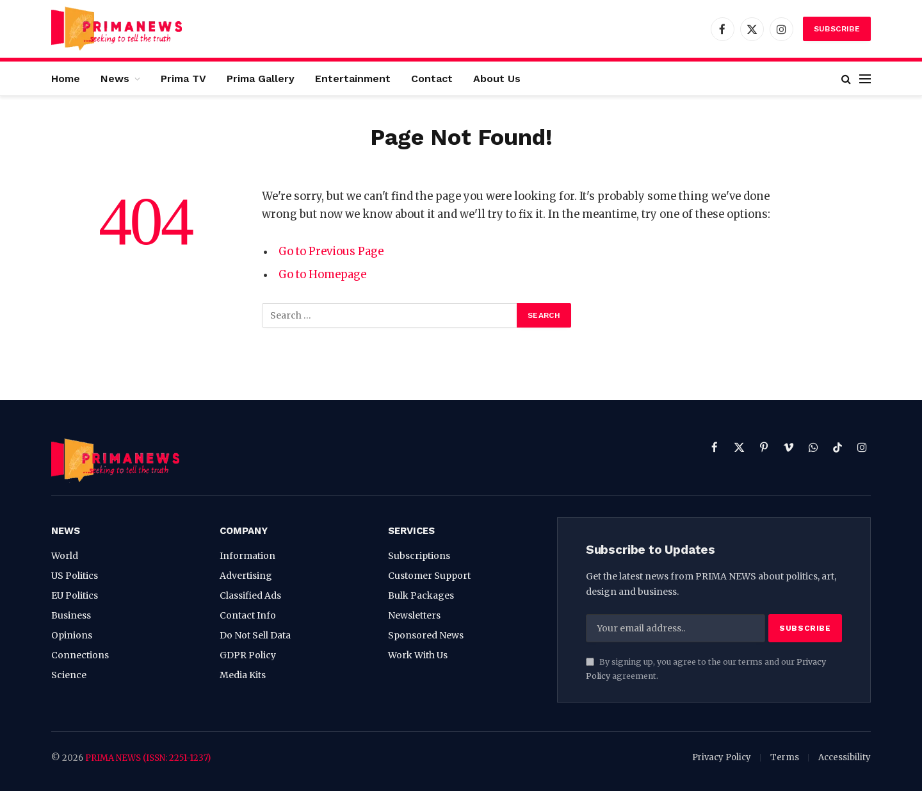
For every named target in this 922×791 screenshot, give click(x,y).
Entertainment (353, 78)
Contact (432, 78)
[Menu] (865, 78)
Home (65, 78)
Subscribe (837, 28)
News (115, 78)
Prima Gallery (261, 78)
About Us (497, 78)
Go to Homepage (322, 274)
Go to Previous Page (331, 251)
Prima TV (183, 78)
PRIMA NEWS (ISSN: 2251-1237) (148, 758)
